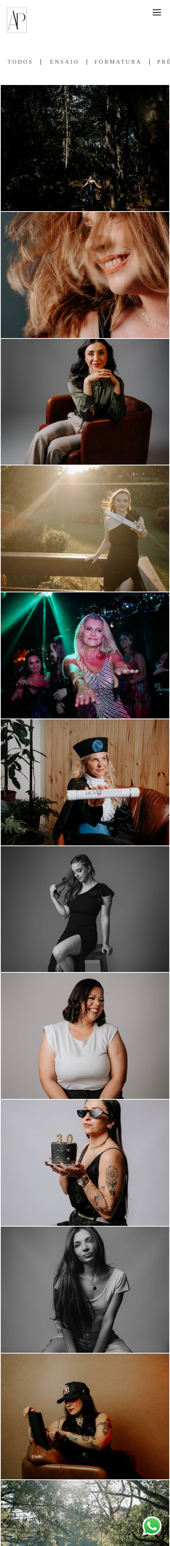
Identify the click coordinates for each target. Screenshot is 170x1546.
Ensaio (64, 62)
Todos (20, 62)
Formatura (118, 62)
